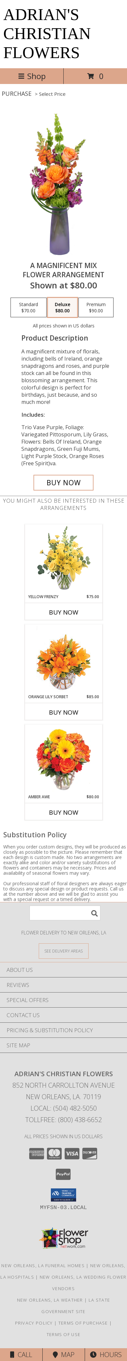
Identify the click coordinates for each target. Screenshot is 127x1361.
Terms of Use (64, 1334)
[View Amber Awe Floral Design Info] (63, 759)
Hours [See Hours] (106, 1354)
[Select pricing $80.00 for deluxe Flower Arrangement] (62, 307)
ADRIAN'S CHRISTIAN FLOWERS (47, 33)
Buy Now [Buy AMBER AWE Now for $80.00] (63, 812)
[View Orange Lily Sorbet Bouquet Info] (63, 659)
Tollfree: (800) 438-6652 (63, 1119)
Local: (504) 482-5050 (64, 1108)
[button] (63, 1195)
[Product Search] (65, 913)
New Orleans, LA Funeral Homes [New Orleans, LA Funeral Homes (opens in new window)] (43, 1265)
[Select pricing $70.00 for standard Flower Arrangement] (28, 307)
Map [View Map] (63, 1354)
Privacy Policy (34, 1323)
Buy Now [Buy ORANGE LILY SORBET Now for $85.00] (63, 712)
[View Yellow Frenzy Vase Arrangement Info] (63, 559)
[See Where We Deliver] (64, 951)
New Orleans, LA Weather (50, 1300)
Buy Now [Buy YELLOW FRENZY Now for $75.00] (63, 612)
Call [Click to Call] (21, 1354)
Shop (32, 76)
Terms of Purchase (83, 1323)
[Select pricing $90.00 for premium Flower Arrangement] (96, 307)
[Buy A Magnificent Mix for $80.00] (63, 483)
